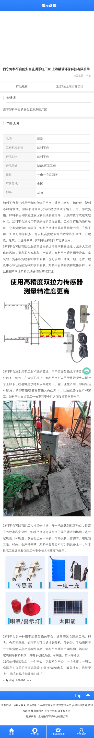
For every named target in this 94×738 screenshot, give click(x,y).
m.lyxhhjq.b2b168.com (17, 680)
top (78, 695)
